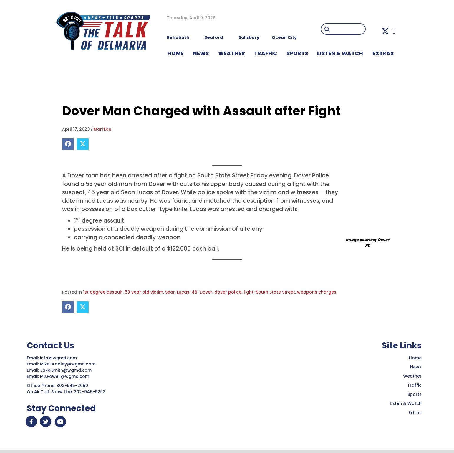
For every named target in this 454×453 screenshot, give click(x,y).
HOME (175, 53)
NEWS (201, 53)
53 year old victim (144, 292)
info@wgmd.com (59, 358)
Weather (412, 376)
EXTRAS (383, 53)
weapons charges (316, 292)
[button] (385, 31)
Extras (415, 413)
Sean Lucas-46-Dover (188, 292)
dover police (227, 292)
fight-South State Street (269, 292)
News (416, 367)
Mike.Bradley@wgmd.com (67, 364)
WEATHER (231, 53)
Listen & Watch (406, 403)
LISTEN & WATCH (340, 53)
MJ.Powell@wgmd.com (66, 376)
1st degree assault (103, 292)
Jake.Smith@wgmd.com (66, 370)
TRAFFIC (265, 53)
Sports (297, 53)
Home (415, 358)
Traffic (414, 385)
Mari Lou (102, 129)
